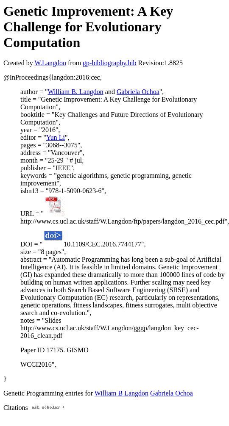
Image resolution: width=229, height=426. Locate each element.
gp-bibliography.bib (110, 62)
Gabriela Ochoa (138, 91)
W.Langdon (50, 62)
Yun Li (55, 137)
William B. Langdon (75, 91)
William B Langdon (121, 393)
